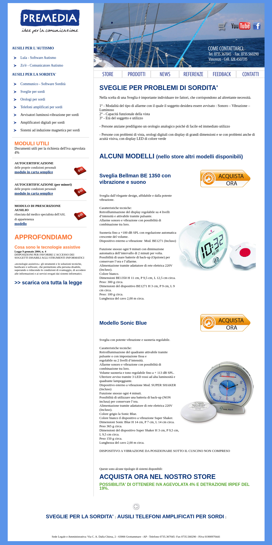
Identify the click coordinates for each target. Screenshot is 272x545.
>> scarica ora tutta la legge (48, 282)
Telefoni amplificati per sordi (41, 107)
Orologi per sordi (33, 99)
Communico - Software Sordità (43, 84)
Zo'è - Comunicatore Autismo (42, 65)
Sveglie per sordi (33, 92)
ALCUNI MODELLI (127, 156)
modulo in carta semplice (34, 172)
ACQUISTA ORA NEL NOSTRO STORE (157, 476)
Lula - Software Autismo (38, 58)
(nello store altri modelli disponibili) (199, 156)
